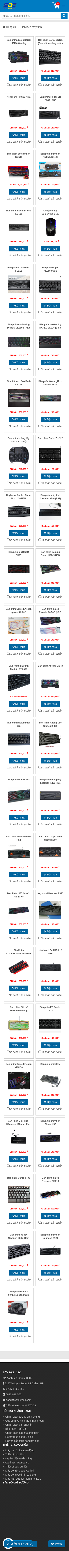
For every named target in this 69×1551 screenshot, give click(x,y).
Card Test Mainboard (16, 1462)
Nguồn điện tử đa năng (17, 1458)
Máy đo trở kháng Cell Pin (19, 1470)
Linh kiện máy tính (31, 27)
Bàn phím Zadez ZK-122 (50, 438)
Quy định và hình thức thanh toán (23, 1420)
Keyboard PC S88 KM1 (19, 97)
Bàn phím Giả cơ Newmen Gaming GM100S (19, 1010)
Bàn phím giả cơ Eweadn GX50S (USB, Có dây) (50, 612)
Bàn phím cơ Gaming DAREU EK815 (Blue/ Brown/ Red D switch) (50, 327)
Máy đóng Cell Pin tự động (19, 1474)
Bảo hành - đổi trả (14, 1428)
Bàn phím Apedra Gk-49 (50, 666)
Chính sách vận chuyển (17, 1424)
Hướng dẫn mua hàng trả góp (21, 1440)
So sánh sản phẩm (20, 84)
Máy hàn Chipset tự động (18, 1450)
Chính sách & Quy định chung (21, 1416)
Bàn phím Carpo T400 (18, 1178)
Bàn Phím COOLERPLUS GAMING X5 (18, 953)
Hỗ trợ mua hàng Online (18, 1436)
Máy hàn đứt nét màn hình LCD (22, 1478)
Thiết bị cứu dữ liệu (15, 1466)
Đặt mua (18, 78)
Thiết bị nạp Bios (14, 1454)
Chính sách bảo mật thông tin (21, 1432)
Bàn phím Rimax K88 (19, 779)
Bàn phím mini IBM (50, 1064)
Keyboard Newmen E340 (50, 893)
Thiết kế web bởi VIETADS (20, 1405)
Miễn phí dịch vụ (20, 1544)
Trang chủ (10, 27)
